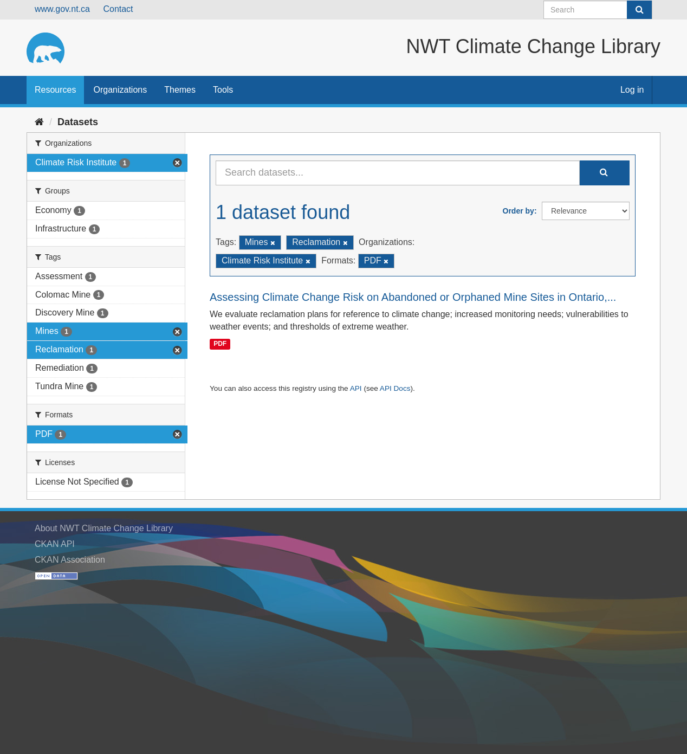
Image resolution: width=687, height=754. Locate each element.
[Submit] (639, 10)
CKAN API (55, 544)
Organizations (120, 89)
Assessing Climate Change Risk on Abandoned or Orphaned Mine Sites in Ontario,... (413, 297)
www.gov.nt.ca (62, 9)
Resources (55, 89)
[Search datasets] (597, 10)
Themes (180, 89)
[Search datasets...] (398, 172)
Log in (632, 89)
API (356, 388)
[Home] (39, 122)
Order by (518, 211)
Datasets (77, 122)
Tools (223, 89)
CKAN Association (70, 559)
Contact (118, 9)
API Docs (395, 388)
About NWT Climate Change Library (104, 528)
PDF (219, 343)
